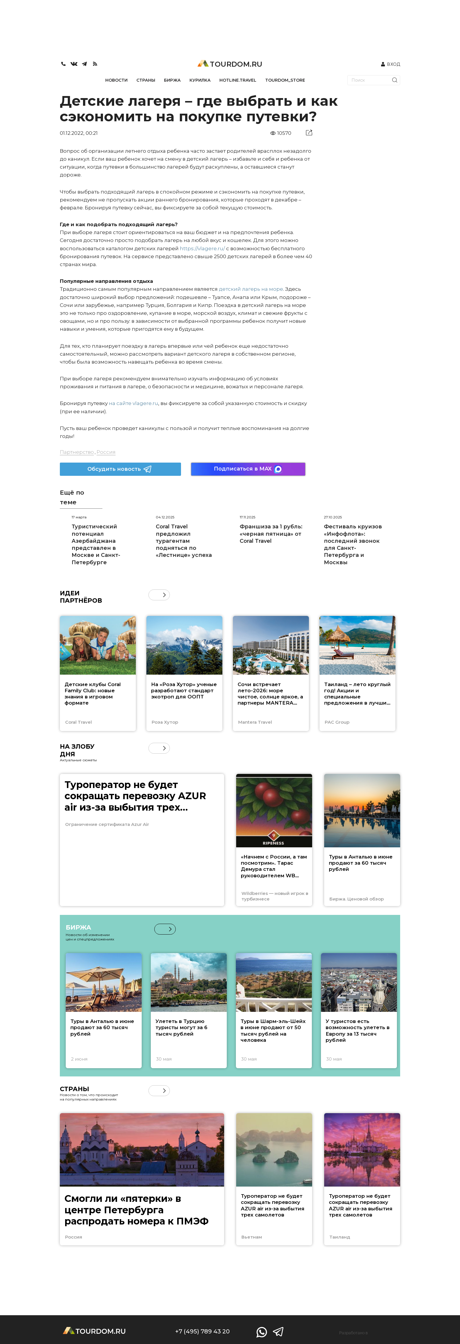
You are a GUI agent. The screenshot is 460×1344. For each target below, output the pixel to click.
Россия (106, 452)
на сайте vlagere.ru (133, 403)
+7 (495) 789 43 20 (202, 1331)
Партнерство (77, 452)
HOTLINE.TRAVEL (237, 80)
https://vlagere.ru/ (202, 248)
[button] (164, 595)
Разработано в (353, 1332)
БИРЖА (172, 80)
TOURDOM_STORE (285, 80)
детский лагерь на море (251, 289)
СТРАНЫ (145, 80)
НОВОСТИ (116, 80)
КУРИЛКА (200, 80)
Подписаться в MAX (248, 469)
